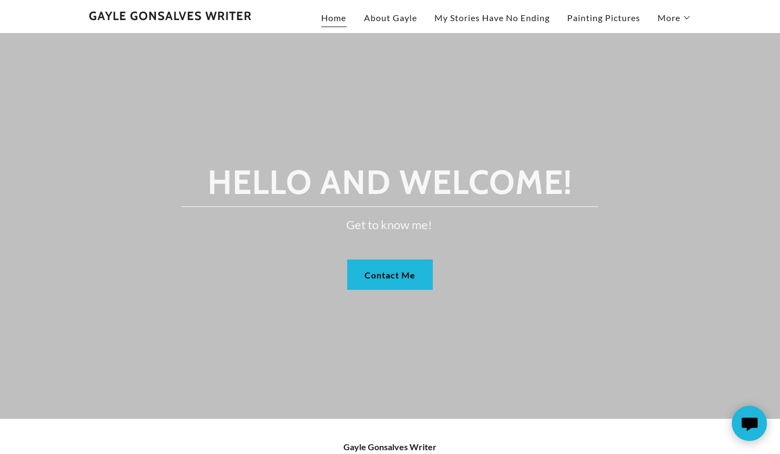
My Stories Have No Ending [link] (492, 17)
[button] (674, 17)
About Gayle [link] (390, 17)
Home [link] (333, 17)
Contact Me (390, 275)
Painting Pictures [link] (603, 17)
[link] (170, 16)
